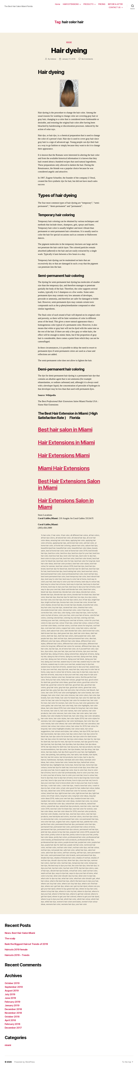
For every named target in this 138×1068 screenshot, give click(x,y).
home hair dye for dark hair (58, 767)
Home (57, 4)
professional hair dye (86, 840)
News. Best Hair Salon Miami (20, 933)
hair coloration (90, 724)
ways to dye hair (62, 873)
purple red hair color (75, 845)
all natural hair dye (79, 538)
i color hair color (54, 785)
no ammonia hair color (49, 819)
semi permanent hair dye (86, 855)
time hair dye (91, 865)
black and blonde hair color (72, 589)
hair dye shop (86, 749)
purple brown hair (70, 842)
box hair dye (57, 600)
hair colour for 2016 (79, 726)
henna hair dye (74, 762)
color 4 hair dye (83, 610)
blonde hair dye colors (63, 594)
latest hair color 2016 (56, 791)
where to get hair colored (80, 894)
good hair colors (75, 682)
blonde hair (57, 592)
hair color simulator (92, 716)
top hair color (57, 868)
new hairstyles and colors (59, 816)
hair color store (47, 718)
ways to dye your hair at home (81, 873)
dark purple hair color (82, 636)
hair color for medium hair (80, 700)
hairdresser (51, 760)
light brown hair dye (84, 793)
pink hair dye (46, 832)
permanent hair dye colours (68, 829)
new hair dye (64, 814)
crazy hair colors (82, 628)
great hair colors (76, 687)
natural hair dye (53, 806)
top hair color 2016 (70, 868)
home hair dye (79, 765)
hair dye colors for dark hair (55, 739)
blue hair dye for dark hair (67, 597)
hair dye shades (74, 749)
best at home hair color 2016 (76, 551)
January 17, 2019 (68, 59)
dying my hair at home (56, 656)
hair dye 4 (95, 731)
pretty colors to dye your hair (81, 834)
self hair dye (81, 853)
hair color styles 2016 (75, 718)
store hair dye (84, 860)
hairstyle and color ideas (74, 760)
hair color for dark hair (87, 698)
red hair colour (93, 847)
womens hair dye (68, 904)
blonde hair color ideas (71, 592)
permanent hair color (62, 827)
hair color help (67, 705)
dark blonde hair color (73, 631)
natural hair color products (76, 804)
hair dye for (88, 739)
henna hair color (61, 762)
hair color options (81, 711)
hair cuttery (74, 731)
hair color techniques (75, 721)
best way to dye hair (74, 584)
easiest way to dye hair (85, 664)
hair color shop (78, 716)
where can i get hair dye (54, 886)
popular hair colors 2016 (79, 832)
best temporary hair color (76, 576)
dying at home (58, 654)
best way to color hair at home (74, 579)
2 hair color (55, 535)
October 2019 (12, 983)
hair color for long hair (60, 700)
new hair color (85, 806)
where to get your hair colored (64, 896)
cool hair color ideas (49, 625)
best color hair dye (71, 556)
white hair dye (50, 902)
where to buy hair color (88, 889)
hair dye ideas (78, 744)
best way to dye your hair (58, 587)
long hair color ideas (80, 796)
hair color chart (54, 695)
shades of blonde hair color (64, 858)
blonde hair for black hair (82, 594)
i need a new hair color (83, 785)
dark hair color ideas (82, 633)
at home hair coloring (62, 545)
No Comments (87, 59)
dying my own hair (73, 656)
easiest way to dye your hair (78, 667)
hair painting (50, 754)
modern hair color (82, 801)
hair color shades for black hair (59, 716)
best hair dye (79, 566)
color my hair (92, 613)
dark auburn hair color (55, 631)
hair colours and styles (60, 731)
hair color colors (82, 695)
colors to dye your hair (49, 623)
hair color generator (87, 703)
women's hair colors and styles (69, 902)
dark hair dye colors (65, 636)
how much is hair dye (77, 767)
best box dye (65, 553)
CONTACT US (115, 7)
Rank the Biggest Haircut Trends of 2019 (26, 944)
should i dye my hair (59, 860)
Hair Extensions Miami (64, 455)
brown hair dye (58, 605)
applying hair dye (59, 543)
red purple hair (57, 850)
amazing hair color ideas (60, 540)
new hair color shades (49, 814)
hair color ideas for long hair (74, 708)
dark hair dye (52, 636)
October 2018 (12, 1016)
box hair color (46, 600)
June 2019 (10, 998)
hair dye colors (60, 734)
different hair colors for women (68, 646)
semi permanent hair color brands (62, 855)
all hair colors (94, 535)
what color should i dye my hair (66, 876)
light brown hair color (67, 793)
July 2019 (10, 994)
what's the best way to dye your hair (84, 881)
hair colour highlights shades (59, 729)
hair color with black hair (74, 724)
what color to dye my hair (51, 878)
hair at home (81, 690)
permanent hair (47, 827)
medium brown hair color (84, 798)
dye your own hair (90, 651)
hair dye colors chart (74, 734)
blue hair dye (51, 597)
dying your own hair (52, 662)
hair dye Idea (67, 744)
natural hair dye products (69, 806)
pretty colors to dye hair (59, 834)
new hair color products (86, 811)
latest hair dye (52, 793)
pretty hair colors (60, 837)
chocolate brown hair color (51, 610)
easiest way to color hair (70, 662)
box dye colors (91, 597)
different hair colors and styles (75, 643)
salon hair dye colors (54, 853)
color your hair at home (80, 615)
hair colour (52, 726)
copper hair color (68, 628)
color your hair (64, 615)
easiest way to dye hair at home (53, 667)
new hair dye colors (77, 814)
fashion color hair (58, 677)
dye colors (49, 651)
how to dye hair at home (63, 778)
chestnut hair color (85, 607)
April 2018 (10, 1020)
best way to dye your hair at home (82, 587)
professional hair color (76, 837)
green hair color (90, 687)
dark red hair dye (60, 638)
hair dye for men (57, 742)
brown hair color (80, 602)
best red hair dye (90, 574)
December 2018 (13, 1009)
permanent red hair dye (89, 829)
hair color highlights (81, 705)
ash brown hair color (75, 543)
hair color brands (84, 693)
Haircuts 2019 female (16, 949)
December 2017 (13, 1027)
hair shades (83, 754)
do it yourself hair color (85, 649)
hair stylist (93, 754)
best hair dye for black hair (56, 569)
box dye (81, 597)
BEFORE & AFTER (115, 4)
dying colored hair (72, 654)
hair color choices (68, 695)
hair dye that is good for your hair (71, 752)
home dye (69, 765)
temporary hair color (80, 863)
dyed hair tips (46, 654)
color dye (57, 613)
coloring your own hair (49, 620)
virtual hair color (75, 871)
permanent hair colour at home (83, 827)
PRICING (101, 4)
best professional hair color (72, 574)
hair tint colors (53, 757)
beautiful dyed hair (48, 548)
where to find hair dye (60, 894)
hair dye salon (61, 749)
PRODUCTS (88, 4)
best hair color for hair (65, 561)
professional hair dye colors (52, 842)
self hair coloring (69, 853)
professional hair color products (64, 840)
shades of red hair (83, 858)
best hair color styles (81, 563)
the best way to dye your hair (59, 865)
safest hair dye (81, 850)
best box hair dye (56, 556)
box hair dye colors (70, 600)
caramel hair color (70, 607)
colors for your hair (91, 620)
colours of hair (93, 623)
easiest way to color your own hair (61, 664)
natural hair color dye (56, 804)
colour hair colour (80, 623)
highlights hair (59, 765)
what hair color (67, 878)
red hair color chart (64, 847)
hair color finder (53, 698)
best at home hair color (55, 551)
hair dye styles (51, 752)
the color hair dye (78, 865)
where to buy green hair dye (67, 889)
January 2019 (12, 1005)
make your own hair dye (64, 798)
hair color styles (60, 718)
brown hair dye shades (73, 605)
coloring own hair (87, 618)
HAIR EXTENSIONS (71, 4)
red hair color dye (80, 847)
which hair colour (83, 899)
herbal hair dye (47, 765)
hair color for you (71, 703)
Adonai (53, 59)
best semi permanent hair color (53, 576)
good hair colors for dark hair (60, 685)
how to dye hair (47, 778)
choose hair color (69, 610)
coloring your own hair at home (71, 620)
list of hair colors (53, 796)
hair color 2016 (51, 693)
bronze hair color (66, 602)
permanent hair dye (48, 829)
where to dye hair (84, 891)
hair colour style (78, 729)
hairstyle (60, 760)
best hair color (68, 558)
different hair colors (54, 643)
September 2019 (14, 987)
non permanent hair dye (88, 819)
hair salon (74, 754)
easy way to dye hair (80, 672)
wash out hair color (90, 871)
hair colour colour (63, 726)
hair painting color (63, 754)
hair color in (55, 711)
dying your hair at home (58, 659)
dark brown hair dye (49, 633)
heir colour (50, 762)
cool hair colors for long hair (81, 625)
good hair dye (78, 685)
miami (69, 42)
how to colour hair (90, 775)
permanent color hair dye (85, 824)
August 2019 (12, 990)
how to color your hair (85, 773)
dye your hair (59, 651)
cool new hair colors (53, 628)
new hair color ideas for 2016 (65, 811)
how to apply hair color (64, 770)
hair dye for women (72, 742)
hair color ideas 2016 (54, 708)
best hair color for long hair (84, 561)
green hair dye (46, 690)
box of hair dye (85, 600)
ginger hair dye (82, 680)
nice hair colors (76, 816)
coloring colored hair (55, 618)
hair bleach (91, 690)
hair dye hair (46, 744)
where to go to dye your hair (52, 899)
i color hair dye (67, 785)
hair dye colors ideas (75, 739)
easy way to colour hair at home (58, 672)
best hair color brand (83, 558)
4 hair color (65, 535)
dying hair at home (87, 654)
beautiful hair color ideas (81, 548)
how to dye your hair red (81, 780)
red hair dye (45, 850)
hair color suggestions (57, 721)
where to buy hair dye (49, 891)
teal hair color (55, 863)
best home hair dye (54, 571)
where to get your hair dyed (88, 896)
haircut (43, 760)
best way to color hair (53, 579)
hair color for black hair (69, 698)
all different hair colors (79, 535)
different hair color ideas (70, 641)
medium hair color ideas (65, 801)
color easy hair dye (78, 613)
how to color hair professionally (64, 773)
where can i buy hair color (51, 884)
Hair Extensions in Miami (66, 442)
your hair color (81, 904)
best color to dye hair (87, 556)
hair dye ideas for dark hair (56, 747)
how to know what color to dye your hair (71, 783)
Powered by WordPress (24, 1062)
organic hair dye (76, 822)
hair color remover (56, 713)
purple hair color (84, 842)
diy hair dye (53, 649)
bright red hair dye (52, 602)
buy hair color (46, 607)
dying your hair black (76, 659)
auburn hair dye (91, 545)
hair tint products (66, 757)
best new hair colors (89, 571)
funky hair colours (68, 680)
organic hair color (62, 822)
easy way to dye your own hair (67, 674)
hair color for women (56, 703)
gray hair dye (64, 687)
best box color (53, 553)
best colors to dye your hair (51, 558)
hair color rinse (70, 713)
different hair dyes (89, 646)
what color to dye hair (86, 876)
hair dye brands (47, 734)
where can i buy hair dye (71, 884)
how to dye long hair (82, 778)
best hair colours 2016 (64, 566)
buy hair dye (57, 607)
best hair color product (63, 563)
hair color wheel (57, 724)
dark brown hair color (90, 631)
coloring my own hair (72, 618)
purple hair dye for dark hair (55, 845)
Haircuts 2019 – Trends (17, 955)
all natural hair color (63, 538)
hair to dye (78, 757)
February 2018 (12, 1024)
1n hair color (45, 535)
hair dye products (86, 747)
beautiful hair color (63, 548)
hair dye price (72, 747)
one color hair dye (48, 822)
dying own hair (86, 656)
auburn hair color (77, 545)
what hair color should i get (84, 878)
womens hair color (53, 904)
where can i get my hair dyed (76, 886)
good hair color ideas (59, 682)
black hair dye (46, 592)
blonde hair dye (47, 594)
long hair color (66, 796)
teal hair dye (66, 863)
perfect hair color (48, 824)
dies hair (92, 638)
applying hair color (77, 540)
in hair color (55, 788)
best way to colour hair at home (53, 584)
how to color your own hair (72, 775)
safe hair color (69, 850)
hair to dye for (88, 757)
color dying (66, 613)
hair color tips (89, 721)
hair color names (66, 711)
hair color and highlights (67, 693)
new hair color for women (83, 809)
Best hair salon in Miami (65, 429)
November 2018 (13, 1013)
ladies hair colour (87, 788)
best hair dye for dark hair (78, 569)
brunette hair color (90, 605)
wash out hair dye (48, 873)
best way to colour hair (90, 582)
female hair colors (73, 677)
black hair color (89, 589)
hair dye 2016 (85, 731)
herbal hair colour (87, 762)
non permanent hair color (69, 819)
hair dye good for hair (89, 742)
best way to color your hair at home (67, 582)
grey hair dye (58, 690)
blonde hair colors (88, 592)
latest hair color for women (76, 791)
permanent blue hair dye (65, 824)
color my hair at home (49, 615)
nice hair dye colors (90, 816)
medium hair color (48, 801)
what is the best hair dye (59, 881)
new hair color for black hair (61, 809)
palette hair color (90, 822)
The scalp (10, 938)
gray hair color (52, 687)
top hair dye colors (86, 868)
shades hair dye (47, 858)
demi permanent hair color (78, 638)
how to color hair (80, 770)
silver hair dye (73, 860)
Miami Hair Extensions (64, 468)
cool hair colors (64, 625)
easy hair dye (74, 669)
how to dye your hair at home (60, 780)
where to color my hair (67, 891)
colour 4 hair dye (65, 623)
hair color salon (83, 713)
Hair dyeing (69, 50)
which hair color (70, 899)
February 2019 (12, 1001)
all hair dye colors (48, 538)
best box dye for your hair (82, 553)
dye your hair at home (73, 651)
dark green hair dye (65, 633)
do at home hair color (67, 649)
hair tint (44, 757)
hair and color (69, 690)
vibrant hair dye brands (59, 871)
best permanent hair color (51, 574)
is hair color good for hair (70, 788)
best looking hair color (72, 571)
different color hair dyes (50, 641)
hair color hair (56, 705)
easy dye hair (63, 669)
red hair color (51, 847)
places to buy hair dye (60, 832)
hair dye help (56, 744)
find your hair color (53, 680)
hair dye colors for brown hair (60, 736)
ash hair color (89, 543)
